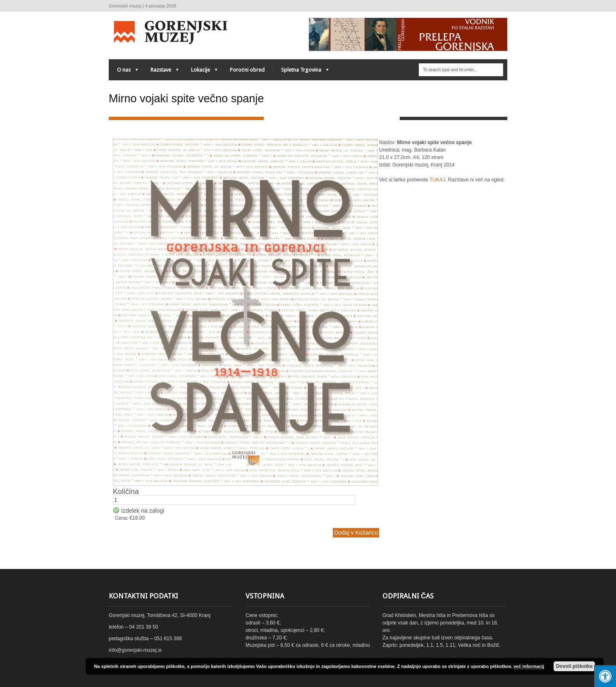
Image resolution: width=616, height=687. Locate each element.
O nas (123, 72)
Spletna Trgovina (301, 72)
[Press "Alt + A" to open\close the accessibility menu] (605, 676)
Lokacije (200, 72)
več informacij (528, 666)
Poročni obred (247, 70)
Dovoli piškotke (574, 666)
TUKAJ (437, 180)
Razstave (160, 72)
